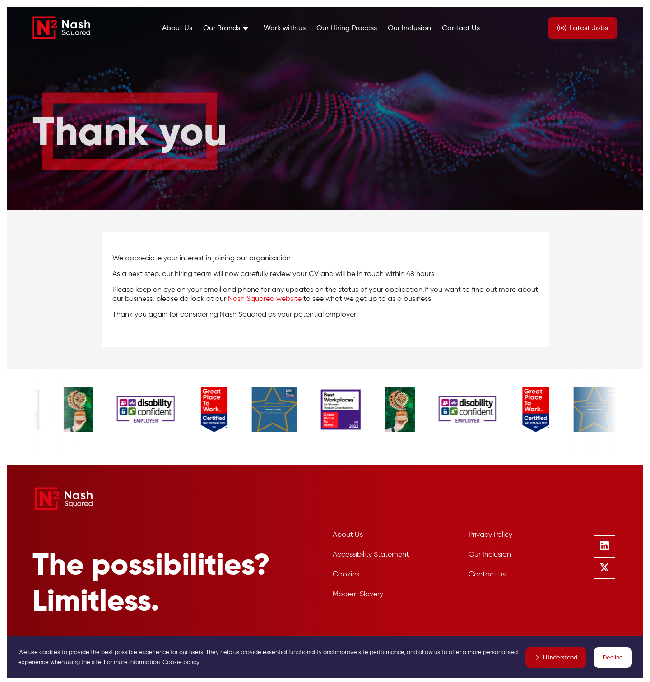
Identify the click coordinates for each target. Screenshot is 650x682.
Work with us (285, 27)
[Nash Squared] (61, 27)
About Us (177, 27)
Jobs (588, 28)
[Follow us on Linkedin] (604, 546)
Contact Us (461, 27)
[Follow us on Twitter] (604, 568)
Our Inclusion (409, 27)
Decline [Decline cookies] (613, 657)
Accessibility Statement (371, 554)
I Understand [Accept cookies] (560, 657)
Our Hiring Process (346, 27)
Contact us (487, 574)
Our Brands (221, 27)
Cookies (346, 574)
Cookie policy (181, 662)
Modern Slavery (358, 594)
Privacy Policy (490, 534)
